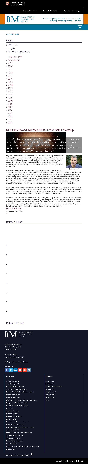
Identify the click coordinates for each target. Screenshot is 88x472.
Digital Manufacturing (13, 397)
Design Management (13, 395)
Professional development (54, 386)
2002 (10, 122)
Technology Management (14, 441)
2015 (10, 82)
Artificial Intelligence (12, 381)
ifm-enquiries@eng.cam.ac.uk (14, 357)
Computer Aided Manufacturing (16, 389)
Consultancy (50, 384)
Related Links (14, 221)
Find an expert (15, 56)
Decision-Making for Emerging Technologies (20, 392)
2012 (10, 91)
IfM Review (12, 45)
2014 (10, 85)
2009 (10, 100)
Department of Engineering (19, 455)
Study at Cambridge (29, 11)
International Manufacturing (15, 424)
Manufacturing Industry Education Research (20, 427)
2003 (10, 119)
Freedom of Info (17, 362)
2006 (10, 110)
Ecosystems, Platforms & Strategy (17, 403)
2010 (10, 97)
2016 (10, 78)
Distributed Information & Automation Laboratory (21, 400)
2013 (10, 88)
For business (47, 19)
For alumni (61, 21)
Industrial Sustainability (13, 416)
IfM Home (9, 34)
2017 (10, 75)
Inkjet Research (11, 419)
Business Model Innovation (15, 386)
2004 (10, 116)
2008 (10, 103)
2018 (10, 72)
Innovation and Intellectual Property (17, 422)
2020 (10, 66)
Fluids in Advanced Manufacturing (17, 405)
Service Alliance (11, 443)
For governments (59, 19)
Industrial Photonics (12, 411)
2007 (10, 107)
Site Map (7, 362)
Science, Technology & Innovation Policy (19, 433)
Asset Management (12, 384)
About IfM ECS (50, 381)
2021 (10, 63)
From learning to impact (19, 51)
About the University (50, 11)
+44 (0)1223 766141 (10, 354)
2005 (10, 113)
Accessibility (59, 461)
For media (69, 21)
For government (51, 392)
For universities (72, 19)
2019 (10, 69)
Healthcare (9, 408)
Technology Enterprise (13, 438)
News (17, 34)
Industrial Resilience (12, 414)
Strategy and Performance (14, 435)
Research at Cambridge (72, 11)
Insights (11, 48)
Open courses (50, 397)
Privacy (25, 362)
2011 (10, 94)
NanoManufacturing (12, 430)
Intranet (78, 21)
